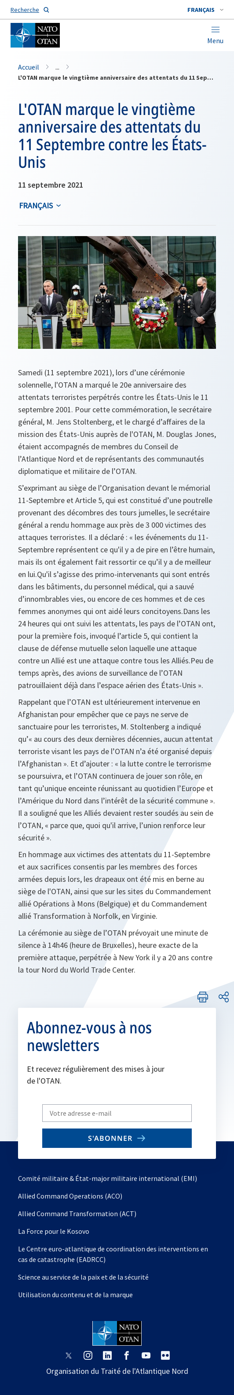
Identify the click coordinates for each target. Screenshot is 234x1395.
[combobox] (205, 9)
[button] (205, 9)
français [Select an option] (36, 205)
